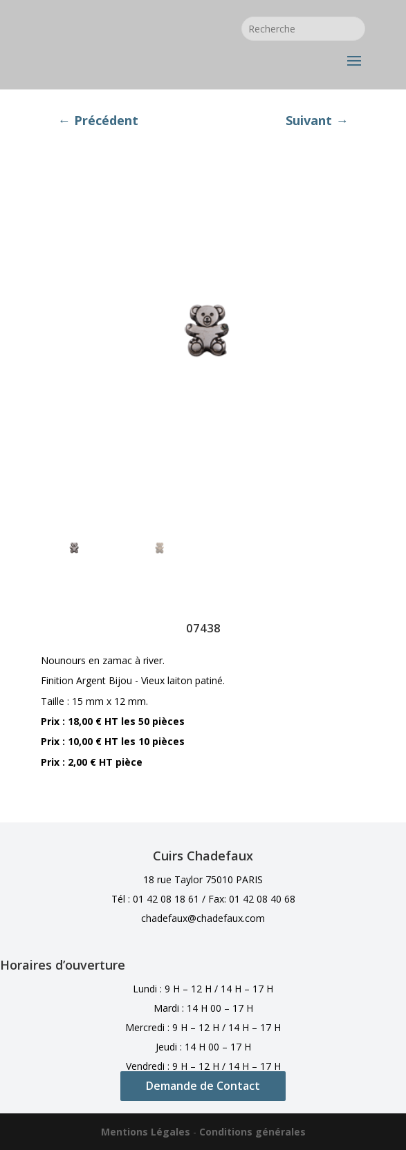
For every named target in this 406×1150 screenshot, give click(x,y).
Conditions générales (252, 1131)
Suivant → (317, 120)
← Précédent (97, 120)
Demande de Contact (203, 1085)
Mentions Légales (145, 1131)
